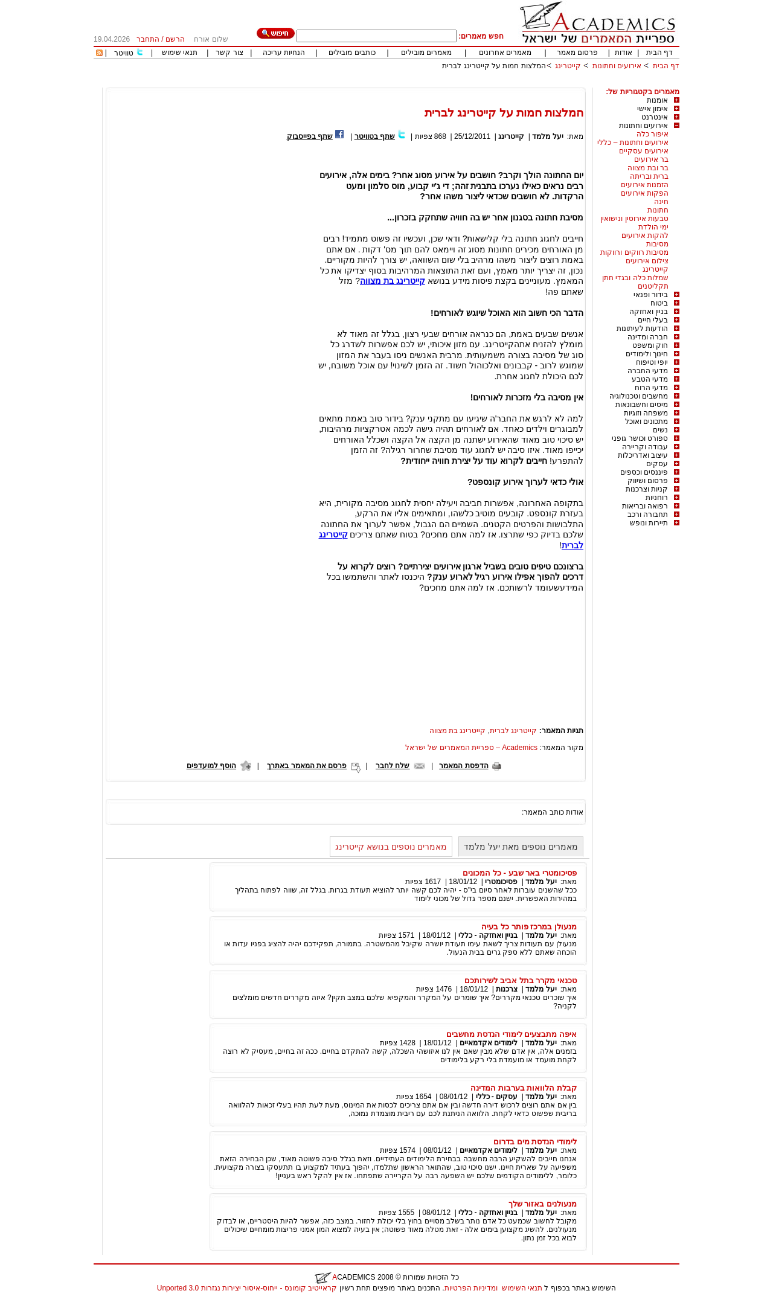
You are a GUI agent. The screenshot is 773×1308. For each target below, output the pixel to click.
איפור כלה (653, 134)
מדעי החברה (647, 371)
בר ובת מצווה (648, 168)
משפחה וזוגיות (646, 413)
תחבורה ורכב (647, 514)
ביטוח (659, 303)
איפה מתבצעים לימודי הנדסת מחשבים (511, 1034)
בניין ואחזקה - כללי (488, 935)
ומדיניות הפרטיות (471, 1288)
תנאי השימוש (522, 1288)
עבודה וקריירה (645, 447)
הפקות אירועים (645, 193)
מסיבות (657, 244)
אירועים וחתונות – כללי (633, 142)
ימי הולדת (653, 227)
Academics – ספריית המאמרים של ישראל (471, 747)
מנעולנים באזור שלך (542, 1203)
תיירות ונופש (649, 523)
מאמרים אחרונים (505, 52)
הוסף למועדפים (211, 765)
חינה (661, 201)
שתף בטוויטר (374, 136)
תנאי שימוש (179, 52)
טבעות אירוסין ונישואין (634, 218)
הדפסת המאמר (463, 765)
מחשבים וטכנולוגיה (638, 396)
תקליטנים (653, 286)
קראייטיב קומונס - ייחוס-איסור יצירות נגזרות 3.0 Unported (247, 1288)
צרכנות (507, 989)
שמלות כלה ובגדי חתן (635, 278)
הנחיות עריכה (284, 52)
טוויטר (123, 53)
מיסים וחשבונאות (641, 404)
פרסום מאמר (577, 52)
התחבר (147, 39)
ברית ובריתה (649, 176)
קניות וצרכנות (647, 489)
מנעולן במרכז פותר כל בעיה (529, 926)
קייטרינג (568, 66)
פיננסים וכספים (644, 472)
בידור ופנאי (650, 294)
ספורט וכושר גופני (640, 438)
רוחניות (657, 497)
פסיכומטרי (501, 881)
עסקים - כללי (497, 1096)
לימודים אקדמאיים (489, 1043)
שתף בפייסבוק (310, 136)
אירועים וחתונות (616, 66)
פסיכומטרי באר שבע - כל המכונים (520, 872)
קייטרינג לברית (513, 730)
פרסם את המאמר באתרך (307, 765)
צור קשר (229, 52)
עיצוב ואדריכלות (643, 455)
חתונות (658, 210)
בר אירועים (651, 159)
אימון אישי (652, 108)
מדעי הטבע (650, 379)
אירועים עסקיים (644, 151)
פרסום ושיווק (647, 480)
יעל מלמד (547, 136)
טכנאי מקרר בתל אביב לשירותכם (520, 980)
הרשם (175, 39)
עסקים (657, 464)
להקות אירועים (645, 235)
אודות (623, 52)
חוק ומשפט (650, 345)
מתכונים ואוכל (646, 421)
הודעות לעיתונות (642, 328)
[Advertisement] (459, 83)
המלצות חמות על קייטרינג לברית (493, 66)
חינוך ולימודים (647, 354)
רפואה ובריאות (645, 506)
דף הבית (659, 52)
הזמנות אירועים (645, 185)
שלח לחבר (392, 765)
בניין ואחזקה (648, 311)
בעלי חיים (653, 320)
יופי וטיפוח (652, 362)
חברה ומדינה (647, 337)
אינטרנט (654, 117)
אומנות (657, 100)
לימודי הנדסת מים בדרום (535, 1141)
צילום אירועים (647, 261)
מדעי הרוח (651, 387)
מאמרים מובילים (426, 52)
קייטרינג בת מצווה (457, 730)
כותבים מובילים (352, 52)
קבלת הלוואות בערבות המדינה (523, 1087)
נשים (660, 430)
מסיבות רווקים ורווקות (634, 252)
